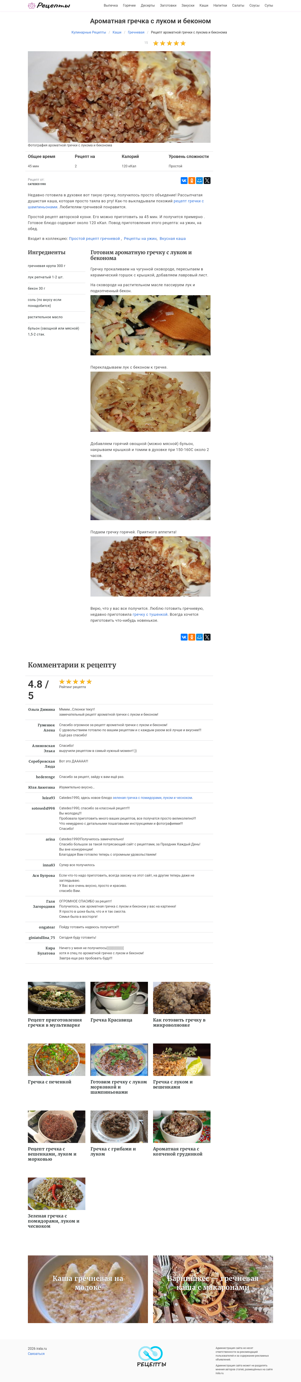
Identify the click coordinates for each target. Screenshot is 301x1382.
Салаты (238, 5)
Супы (269, 5)
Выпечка (111, 5)
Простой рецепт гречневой (94, 238)
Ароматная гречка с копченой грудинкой (178, 1151)
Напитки (220, 5)
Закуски (188, 5)
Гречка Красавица (111, 1020)
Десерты (148, 5)
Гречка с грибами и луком (113, 1151)
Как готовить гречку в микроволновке (179, 1022)
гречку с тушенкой (150, 614)
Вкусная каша (173, 238)
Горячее (129, 5)
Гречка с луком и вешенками (173, 1084)
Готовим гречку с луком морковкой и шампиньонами (118, 1087)
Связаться (36, 1354)
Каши (203, 5)
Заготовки (168, 5)
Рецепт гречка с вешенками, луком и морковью (52, 1154)
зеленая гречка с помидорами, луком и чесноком (152, 798)
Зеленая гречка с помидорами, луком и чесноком (54, 1221)
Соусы (254, 5)
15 (146, 42)
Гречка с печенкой (50, 1081)
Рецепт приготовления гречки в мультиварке (55, 1022)
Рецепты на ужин (140, 238)
